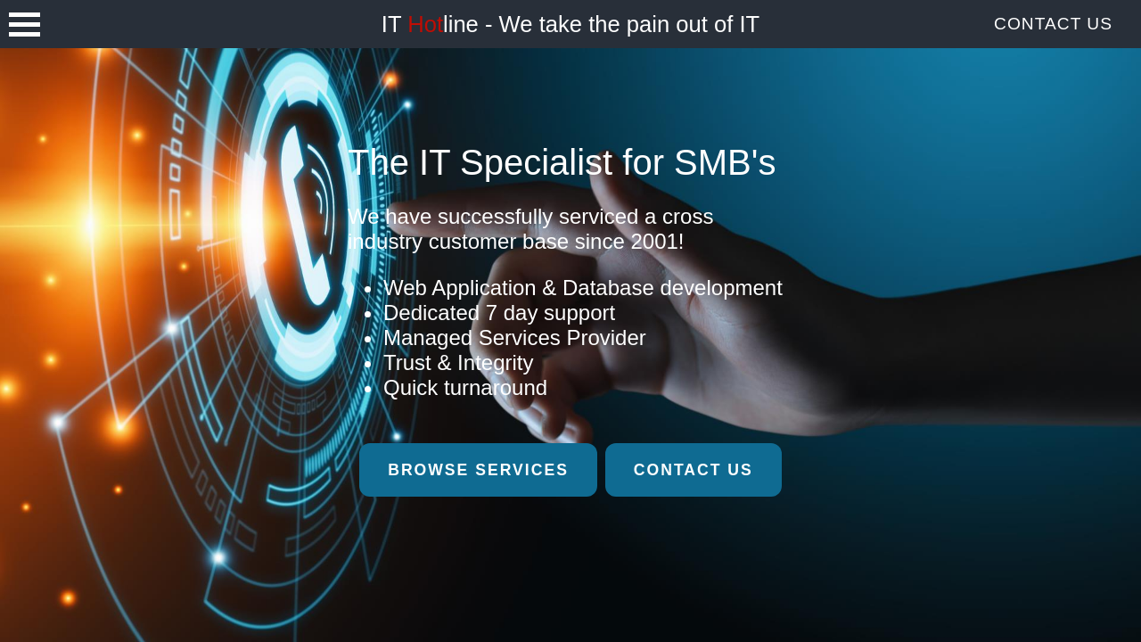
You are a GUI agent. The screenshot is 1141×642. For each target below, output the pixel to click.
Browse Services (478, 470)
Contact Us (1053, 23)
